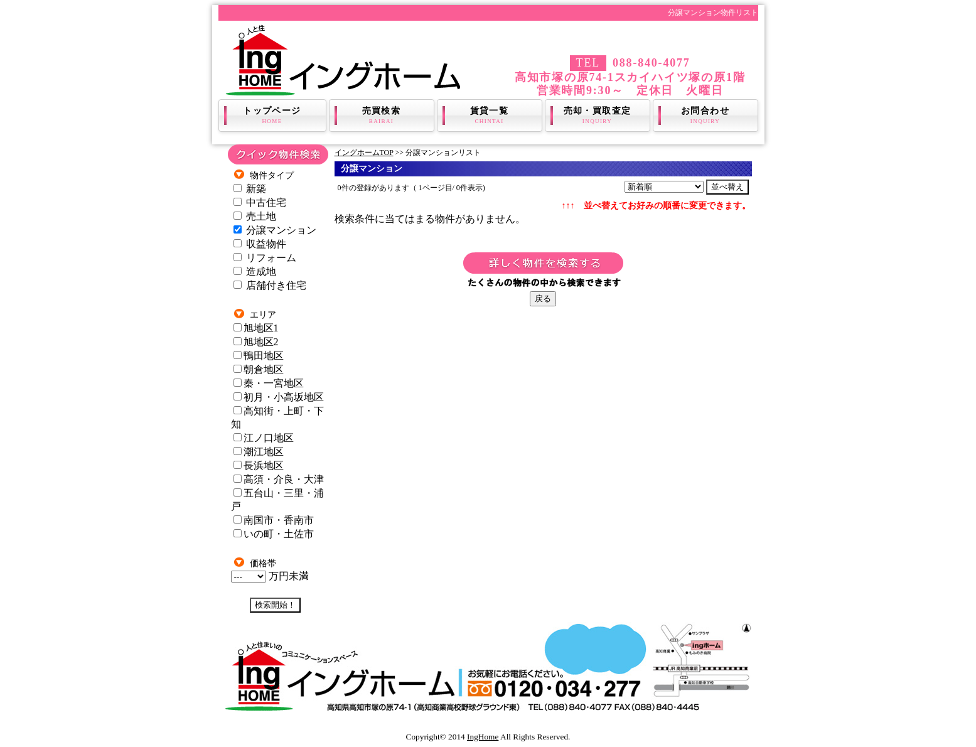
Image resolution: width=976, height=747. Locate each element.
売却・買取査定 (597, 115)
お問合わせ (705, 115)
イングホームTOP (364, 152)
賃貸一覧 (489, 115)
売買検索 (382, 115)
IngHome (482, 736)
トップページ (272, 115)
